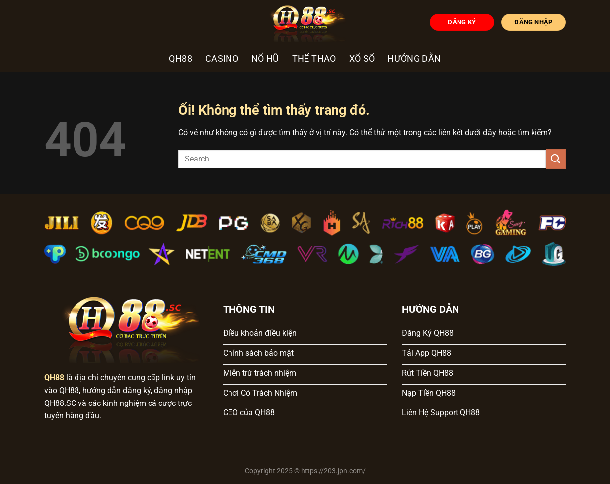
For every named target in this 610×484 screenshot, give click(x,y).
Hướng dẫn (414, 59)
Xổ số (362, 59)
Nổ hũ (265, 59)
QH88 (180, 59)
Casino (221, 59)
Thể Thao (314, 59)
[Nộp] (556, 158)
